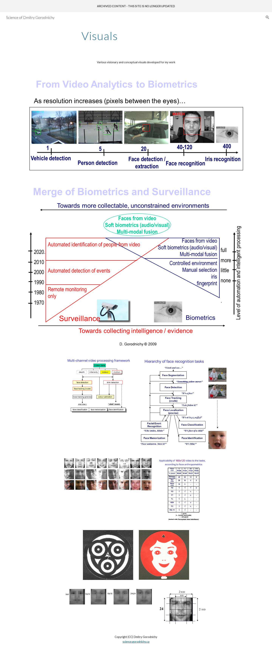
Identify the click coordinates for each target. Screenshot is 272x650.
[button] (267, 17)
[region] (136, 6)
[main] (99, 35)
